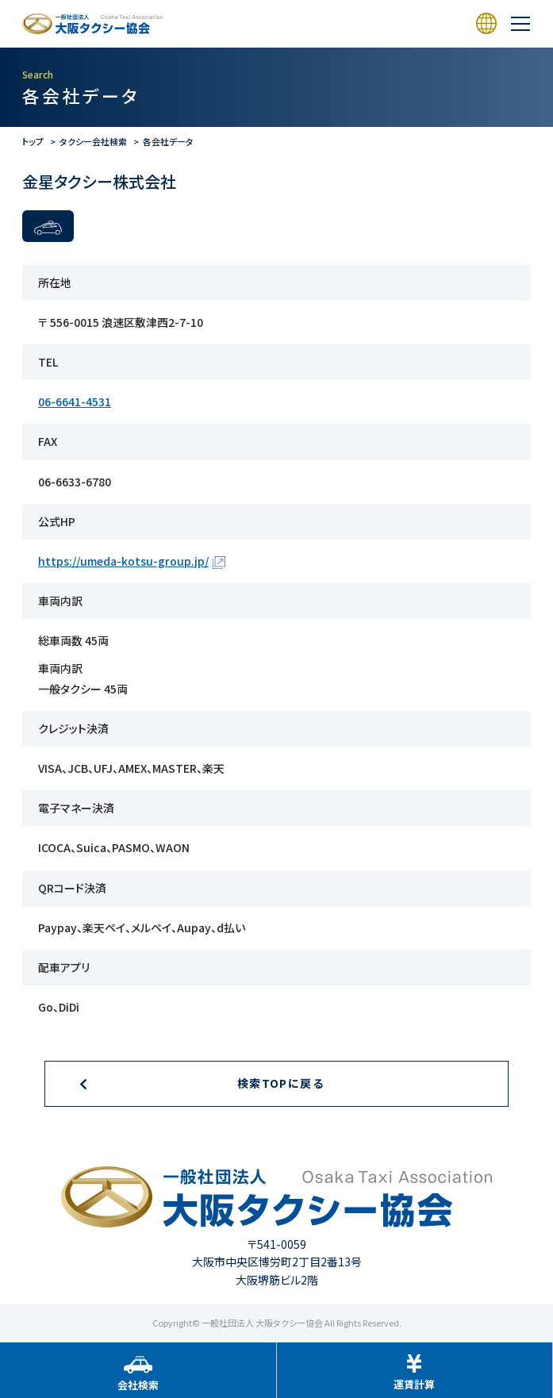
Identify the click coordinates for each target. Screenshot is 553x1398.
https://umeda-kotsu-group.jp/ (123, 561)
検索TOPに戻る (280, 1083)
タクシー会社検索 (93, 141)
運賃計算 (414, 1384)
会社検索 (138, 1384)
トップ (33, 141)
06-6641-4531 (74, 401)
